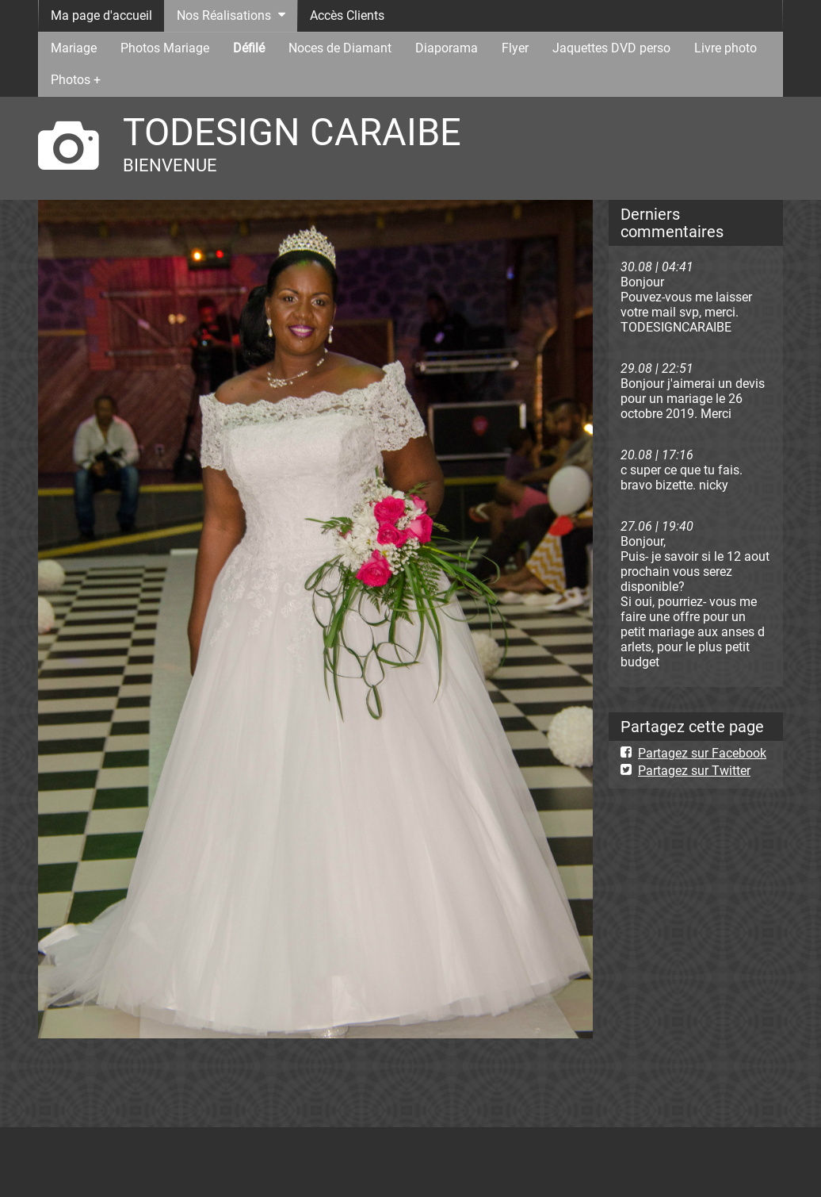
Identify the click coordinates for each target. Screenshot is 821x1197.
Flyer (515, 48)
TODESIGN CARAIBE (292, 132)
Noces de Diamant (339, 48)
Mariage (74, 48)
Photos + (76, 79)
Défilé (249, 48)
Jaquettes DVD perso (611, 48)
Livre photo (725, 48)
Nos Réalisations (224, 15)
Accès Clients (347, 15)
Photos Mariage (164, 48)
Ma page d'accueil (101, 15)
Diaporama (446, 48)
